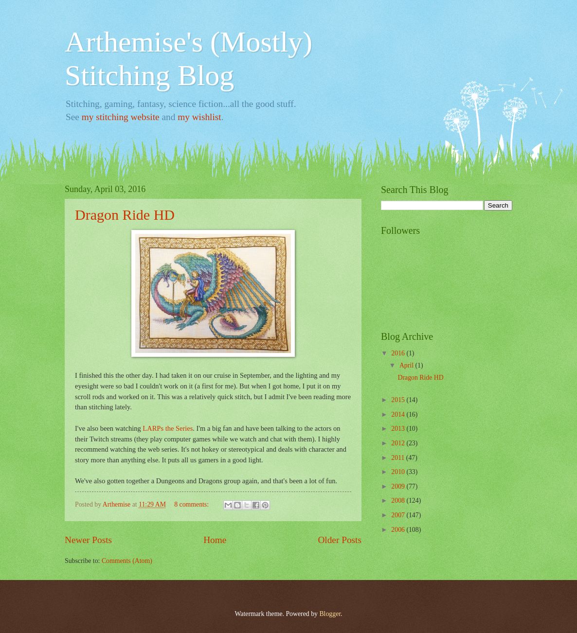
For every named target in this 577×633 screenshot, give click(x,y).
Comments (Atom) (127, 560)
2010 (398, 471)
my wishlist (199, 117)
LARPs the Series (168, 428)
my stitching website (121, 117)
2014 (398, 414)
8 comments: (192, 504)
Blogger (330, 613)
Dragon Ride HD (125, 215)
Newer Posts (88, 540)
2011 (398, 457)
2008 (398, 500)
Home (214, 540)
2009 (398, 486)
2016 (398, 353)
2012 (398, 443)
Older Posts (339, 540)
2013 (398, 428)
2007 (398, 515)
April (407, 365)
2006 (398, 529)
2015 (398, 400)
